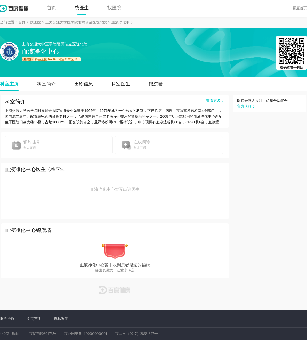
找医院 (114, 7)
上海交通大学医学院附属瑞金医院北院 (76, 22)
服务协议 (7, 319)
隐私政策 (61, 319)
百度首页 (300, 8)
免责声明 (34, 319)
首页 (51, 7)
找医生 (82, 7)
